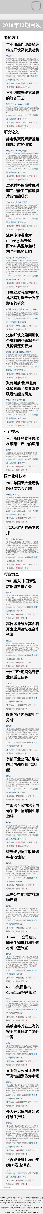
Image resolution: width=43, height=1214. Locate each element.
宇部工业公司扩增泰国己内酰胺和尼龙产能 (22, 764)
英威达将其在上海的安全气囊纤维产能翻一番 (22, 1031)
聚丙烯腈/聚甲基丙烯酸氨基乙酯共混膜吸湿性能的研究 (22, 388)
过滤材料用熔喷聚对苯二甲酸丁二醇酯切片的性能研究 (22, 190)
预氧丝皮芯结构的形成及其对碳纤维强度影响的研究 (22, 297)
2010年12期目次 (21, 25)
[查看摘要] (34, 76)
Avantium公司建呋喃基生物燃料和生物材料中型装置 (22, 942)
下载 (17, 80)
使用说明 (23, 1208)
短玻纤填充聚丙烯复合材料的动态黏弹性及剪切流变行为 (22, 340)
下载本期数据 (6, 1187)
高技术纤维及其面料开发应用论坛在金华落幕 (22, 629)
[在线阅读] (10, 80)
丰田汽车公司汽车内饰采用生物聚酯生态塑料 (22, 810)
